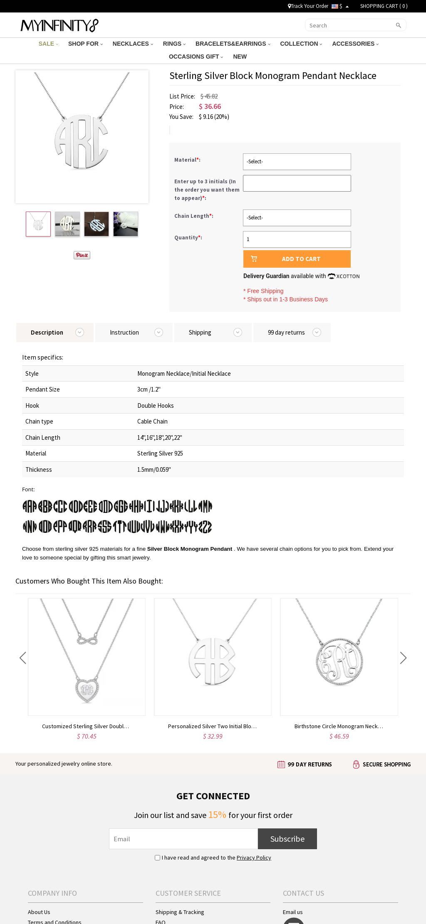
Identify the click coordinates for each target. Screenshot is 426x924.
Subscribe (287, 838)
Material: (188, 159)
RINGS (174, 43)
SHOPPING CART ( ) (384, 6)
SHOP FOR (85, 43)
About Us (39, 912)
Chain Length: (194, 215)
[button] (22, 658)
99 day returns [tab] (286, 332)
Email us (293, 912)
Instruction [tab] (124, 332)
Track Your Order (308, 6)
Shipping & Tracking (180, 912)
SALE (48, 43)
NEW (240, 56)
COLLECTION (301, 43)
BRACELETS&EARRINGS (233, 43)
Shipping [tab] (200, 332)
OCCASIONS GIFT (196, 56)
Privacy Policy (254, 857)
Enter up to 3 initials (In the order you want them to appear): (207, 190)
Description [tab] (47, 332)
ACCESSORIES (355, 43)
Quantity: (188, 237)
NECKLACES (133, 43)
